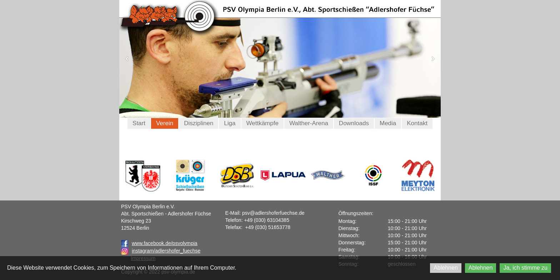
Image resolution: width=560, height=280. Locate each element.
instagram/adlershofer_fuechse (166, 251)
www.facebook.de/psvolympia (159, 243)
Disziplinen (198, 123)
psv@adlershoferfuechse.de (273, 213)
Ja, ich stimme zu (525, 268)
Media (388, 123)
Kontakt (417, 123)
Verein (164, 123)
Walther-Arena (308, 123)
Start (138, 123)
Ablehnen (446, 268)
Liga (229, 123)
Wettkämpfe (262, 123)
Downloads (354, 123)
